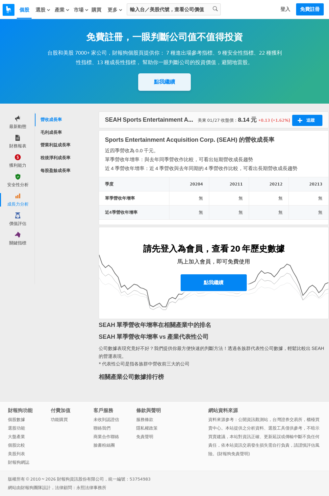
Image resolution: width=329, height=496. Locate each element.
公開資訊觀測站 (253, 419)
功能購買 (59, 419)
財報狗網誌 (18, 462)
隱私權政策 (147, 428)
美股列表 (16, 453)
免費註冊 (310, 9)
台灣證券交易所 (287, 419)
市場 (81, 10)
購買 (96, 10)
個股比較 (16, 445)
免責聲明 (144, 436)
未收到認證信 (106, 419)
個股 (24, 10)
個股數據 (16, 419)
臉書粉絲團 (104, 445)
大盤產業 (16, 436)
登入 (285, 9)
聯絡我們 (102, 428)
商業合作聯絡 (106, 436)
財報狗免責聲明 (233, 453)
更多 (115, 10)
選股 (43, 10)
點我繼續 (164, 82)
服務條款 (144, 419)
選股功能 (16, 428)
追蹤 (306, 120)
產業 (62, 10)
